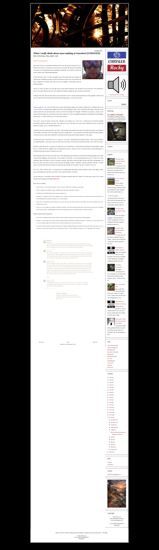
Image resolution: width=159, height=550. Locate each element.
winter (56, 56)
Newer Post (41, 342)
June (112, 439)
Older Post (95, 342)
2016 (110, 402)
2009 (110, 452)
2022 (110, 387)
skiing (47, 56)
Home (68, 342)
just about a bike (111, 352)
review (109, 363)
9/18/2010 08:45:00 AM (49, 288)
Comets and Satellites (113, 196)
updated (52, 56)
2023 (110, 385)
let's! (108, 358)
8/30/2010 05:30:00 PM (49, 249)
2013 (110, 410)
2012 (110, 412)
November (113, 422)
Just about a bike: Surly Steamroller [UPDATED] (119, 230)
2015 (110, 405)
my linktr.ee (110, 464)
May (112, 442)
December (113, 420)
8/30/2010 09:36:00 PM (49, 260)
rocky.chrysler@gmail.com (114, 474)
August (113, 430)
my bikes (109, 462)
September (113, 427)
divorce (109, 367)
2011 (110, 415)
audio (108, 365)
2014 (110, 407)
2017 (110, 400)
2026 (110, 377)
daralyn (48, 242)
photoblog (109, 350)
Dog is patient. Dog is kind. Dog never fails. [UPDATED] (120, 321)
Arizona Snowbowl (38, 109)
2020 (110, 392)
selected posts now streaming (117, 94)
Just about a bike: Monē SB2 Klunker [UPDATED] (120, 161)
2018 (110, 397)
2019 (110, 395)
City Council (47, 107)
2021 (110, 390)
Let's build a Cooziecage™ (115, 114)
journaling (109, 360)
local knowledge (111, 345)
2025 (110, 380)
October (113, 425)
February (113, 449)
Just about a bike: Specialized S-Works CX (120, 211)
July (112, 437)
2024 (110, 382)
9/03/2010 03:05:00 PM (49, 279)
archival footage (41, 56)
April (112, 444)
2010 (110, 417)
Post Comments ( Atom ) (71, 344)
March (112, 447)
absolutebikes (110, 356)
